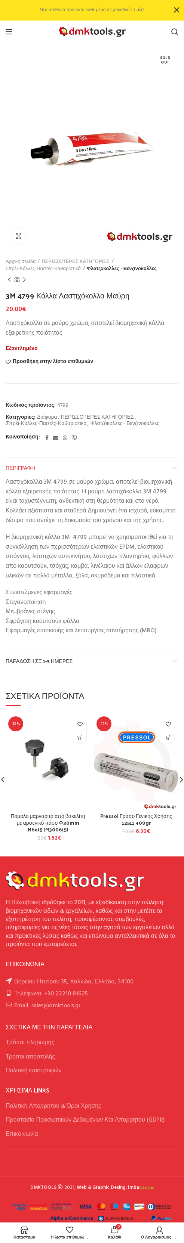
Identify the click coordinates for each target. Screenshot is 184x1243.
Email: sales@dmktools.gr (47, 1006)
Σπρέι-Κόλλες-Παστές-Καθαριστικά (43, 269)
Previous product (9, 280)
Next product (24, 280)
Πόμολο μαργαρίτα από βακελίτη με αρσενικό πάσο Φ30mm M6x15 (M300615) (47, 823)
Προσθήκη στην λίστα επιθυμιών (53, 362)
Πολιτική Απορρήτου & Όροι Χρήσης (53, 1106)
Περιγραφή (20, 467)
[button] (79, 737)
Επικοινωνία (22, 1134)
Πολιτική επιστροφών (33, 1071)
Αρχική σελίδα (21, 261)
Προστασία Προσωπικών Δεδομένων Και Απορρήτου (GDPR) (85, 1120)
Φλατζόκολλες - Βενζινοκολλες (122, 269)
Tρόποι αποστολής (30, 1057)
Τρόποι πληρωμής (30, 1043)
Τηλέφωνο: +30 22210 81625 (51, 994)
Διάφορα (47, 418)
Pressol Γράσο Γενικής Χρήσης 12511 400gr (136, 819)
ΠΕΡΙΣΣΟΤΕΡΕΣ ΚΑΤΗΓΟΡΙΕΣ (75, 261)
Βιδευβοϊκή (26, 903)
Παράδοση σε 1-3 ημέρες (39, 661)
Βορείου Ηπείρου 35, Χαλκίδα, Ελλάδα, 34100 (74, 982)
